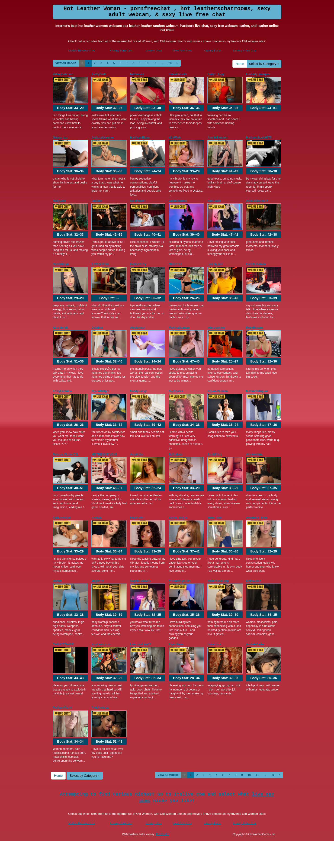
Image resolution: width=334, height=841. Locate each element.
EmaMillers (214, 454)
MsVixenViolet (62, 707)
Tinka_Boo (214, 517)
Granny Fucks (212, 50)
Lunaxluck (214, 644)
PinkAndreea (99, 707)
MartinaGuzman (179, 327)
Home (239, 64)
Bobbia (57, 581)
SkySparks (176, 391)
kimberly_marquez (258, 74)
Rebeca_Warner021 (65, 454)
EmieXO (96, 517)
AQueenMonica (217, 391)
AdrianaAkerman (102, 137)
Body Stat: (70, 108)
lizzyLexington (101, 644)
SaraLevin (214, 200)
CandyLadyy (138, 391)
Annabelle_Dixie (257, 517)
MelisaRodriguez (257, 391)
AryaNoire (136, 454)
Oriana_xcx (60, 137)
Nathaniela (137, 74)
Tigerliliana (176, 644)
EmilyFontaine (62, 391)
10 (146, 63)
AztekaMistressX (257, 200)
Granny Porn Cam (121, 50)
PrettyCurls (98, 74)
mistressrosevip (218, 581)
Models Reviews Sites (81, 50)
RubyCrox (59, 200)
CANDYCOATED (63, 644)
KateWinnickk (178, 74)
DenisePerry (138, 264)
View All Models (65, 63)
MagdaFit (97, 581)
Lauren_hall (215, 264)
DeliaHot (97, 327)
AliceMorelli (60, 327)
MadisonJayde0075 (258, 137)
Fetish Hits (162, 834)
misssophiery (216, 327)
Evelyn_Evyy (215, 74)
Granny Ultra (154, 50)
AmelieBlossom (217, 137)
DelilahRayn (61, 264)
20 (169, 63)
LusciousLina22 (140, 644)
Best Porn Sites (182, 50)
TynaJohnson (62, 517)
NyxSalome (253, 581)
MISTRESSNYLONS (104, 454)
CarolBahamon (256, 264)
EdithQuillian (100, 264)
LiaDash (96, 200)
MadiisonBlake (140, 137)
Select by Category (264, 64)
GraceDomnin (178, 200)
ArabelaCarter (255, 644)
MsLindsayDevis (179, 581)
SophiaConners (140, 581)
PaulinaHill (137, 517)
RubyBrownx (254, 327)
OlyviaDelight (100, 391)
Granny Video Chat (245, 50)
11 (154, 63)
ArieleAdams (254, 454)
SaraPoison (137, 200)
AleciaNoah (137, 327)
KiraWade (175, 137)
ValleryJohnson (63, 74)
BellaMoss (175, 454)
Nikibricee (175, 264)
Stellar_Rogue (178, 517)
